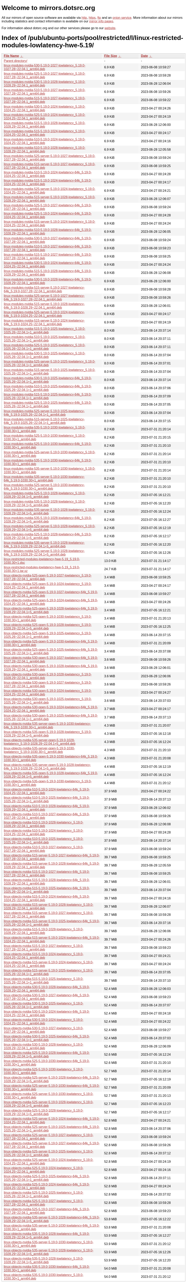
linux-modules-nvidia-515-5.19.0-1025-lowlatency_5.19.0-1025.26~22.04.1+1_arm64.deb (44, 330)
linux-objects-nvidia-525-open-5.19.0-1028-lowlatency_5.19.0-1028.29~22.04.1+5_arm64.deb (47, 626)
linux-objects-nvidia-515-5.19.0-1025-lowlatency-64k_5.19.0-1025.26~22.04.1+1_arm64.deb (47, 889)
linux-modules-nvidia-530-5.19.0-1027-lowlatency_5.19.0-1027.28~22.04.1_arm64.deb (44, 67)
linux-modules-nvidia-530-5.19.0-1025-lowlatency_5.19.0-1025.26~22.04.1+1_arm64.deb (44, 355)
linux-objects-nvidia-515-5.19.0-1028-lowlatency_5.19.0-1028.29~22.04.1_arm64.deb (43, 931)
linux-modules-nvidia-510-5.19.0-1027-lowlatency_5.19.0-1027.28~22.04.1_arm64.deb (44, 91)
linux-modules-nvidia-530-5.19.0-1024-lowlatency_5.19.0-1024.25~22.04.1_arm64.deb (44, 108)
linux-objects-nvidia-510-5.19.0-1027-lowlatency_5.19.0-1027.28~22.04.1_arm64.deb (43, 848)
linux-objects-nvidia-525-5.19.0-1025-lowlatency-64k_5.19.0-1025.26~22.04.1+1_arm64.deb (47, 1178)
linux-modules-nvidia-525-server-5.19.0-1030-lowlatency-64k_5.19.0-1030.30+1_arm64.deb (44, 486)
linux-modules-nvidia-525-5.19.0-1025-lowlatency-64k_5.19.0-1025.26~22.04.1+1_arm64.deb (47, 404)
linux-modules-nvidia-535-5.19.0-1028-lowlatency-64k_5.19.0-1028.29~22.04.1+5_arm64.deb (47, 519)
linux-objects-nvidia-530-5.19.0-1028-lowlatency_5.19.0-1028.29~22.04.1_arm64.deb (43, 1046)
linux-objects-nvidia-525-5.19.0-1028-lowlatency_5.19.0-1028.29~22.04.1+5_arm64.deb (43, 1112)
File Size (110, 56)
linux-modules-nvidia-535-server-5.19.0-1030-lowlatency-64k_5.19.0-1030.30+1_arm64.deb (44, 478)
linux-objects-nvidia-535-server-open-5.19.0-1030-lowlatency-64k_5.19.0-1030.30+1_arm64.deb (47, 725)
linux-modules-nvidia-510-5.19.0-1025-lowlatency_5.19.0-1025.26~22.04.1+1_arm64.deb (44, 338)
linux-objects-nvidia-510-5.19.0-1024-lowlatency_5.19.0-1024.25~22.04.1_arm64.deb (43, 832)
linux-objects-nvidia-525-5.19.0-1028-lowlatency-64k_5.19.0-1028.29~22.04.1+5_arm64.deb (47, 1054)
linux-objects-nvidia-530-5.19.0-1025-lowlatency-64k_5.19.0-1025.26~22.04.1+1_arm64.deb (47, 1038)
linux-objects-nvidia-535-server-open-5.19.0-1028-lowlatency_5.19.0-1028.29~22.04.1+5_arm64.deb (39, 741)
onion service (122, 17)
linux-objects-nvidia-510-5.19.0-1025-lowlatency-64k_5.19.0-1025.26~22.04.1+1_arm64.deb (47, 799)
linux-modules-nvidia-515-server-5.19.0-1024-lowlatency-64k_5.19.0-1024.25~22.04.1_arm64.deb (44, 322)
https (92, 17)
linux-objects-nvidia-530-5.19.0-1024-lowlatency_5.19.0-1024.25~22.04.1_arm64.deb (43, 1021)
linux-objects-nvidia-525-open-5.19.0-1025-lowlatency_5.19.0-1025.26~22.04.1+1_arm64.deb (47, 635)
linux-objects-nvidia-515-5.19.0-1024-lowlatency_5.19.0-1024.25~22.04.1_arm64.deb (43, 955)
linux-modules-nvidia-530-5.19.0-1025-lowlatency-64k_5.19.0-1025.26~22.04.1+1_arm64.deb (47, 379)
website (110, 28)
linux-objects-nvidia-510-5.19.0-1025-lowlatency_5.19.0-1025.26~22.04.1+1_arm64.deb (43, 840)
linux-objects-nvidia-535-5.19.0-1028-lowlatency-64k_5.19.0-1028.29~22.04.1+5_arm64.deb (47, 1235)
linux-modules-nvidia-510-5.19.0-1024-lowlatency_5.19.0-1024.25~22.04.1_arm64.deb (44, 141)
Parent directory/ (15, 61)
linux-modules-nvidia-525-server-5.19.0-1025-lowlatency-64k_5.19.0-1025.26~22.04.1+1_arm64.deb (44, 412)
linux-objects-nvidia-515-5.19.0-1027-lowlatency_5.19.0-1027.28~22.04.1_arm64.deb (43, 947)
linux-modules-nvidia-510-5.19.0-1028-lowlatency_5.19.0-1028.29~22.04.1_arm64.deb (44, 149)
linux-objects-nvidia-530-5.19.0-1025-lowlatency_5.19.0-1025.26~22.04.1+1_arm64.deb (43, 1005)
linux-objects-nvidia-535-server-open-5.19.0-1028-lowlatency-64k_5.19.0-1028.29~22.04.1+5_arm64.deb (47, 766)
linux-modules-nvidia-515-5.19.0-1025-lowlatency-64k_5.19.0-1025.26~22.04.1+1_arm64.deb (47, 396)
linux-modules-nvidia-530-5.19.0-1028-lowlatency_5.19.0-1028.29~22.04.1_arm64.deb (44, 83)
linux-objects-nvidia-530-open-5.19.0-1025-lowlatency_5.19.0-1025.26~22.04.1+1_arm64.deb (47, 700)
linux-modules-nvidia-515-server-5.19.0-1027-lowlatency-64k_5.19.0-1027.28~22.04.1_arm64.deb (44, 289)
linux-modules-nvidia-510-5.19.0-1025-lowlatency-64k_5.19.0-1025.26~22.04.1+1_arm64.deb (47, 388)
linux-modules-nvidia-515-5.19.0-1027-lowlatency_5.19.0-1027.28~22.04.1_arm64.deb (44, 99)
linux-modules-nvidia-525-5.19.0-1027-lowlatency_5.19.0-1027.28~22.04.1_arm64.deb (44, 75)
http (84, 17)
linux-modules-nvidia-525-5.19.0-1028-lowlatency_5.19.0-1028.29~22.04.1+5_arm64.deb (44, 494)
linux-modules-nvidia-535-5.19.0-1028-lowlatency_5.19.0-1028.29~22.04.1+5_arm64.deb (44, 503)
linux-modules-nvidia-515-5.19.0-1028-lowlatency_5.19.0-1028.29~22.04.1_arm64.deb (44, 124)
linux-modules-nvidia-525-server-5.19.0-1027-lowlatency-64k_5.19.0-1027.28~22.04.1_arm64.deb (44, 297)
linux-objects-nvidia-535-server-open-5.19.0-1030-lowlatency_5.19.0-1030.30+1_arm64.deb (39, 750)
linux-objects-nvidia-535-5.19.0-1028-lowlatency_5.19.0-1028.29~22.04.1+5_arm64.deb (43, 1260)
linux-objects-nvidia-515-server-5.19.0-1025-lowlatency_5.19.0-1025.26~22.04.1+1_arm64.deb (48, 972)
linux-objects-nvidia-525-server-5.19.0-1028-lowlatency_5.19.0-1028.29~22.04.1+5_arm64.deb (48, 1103)
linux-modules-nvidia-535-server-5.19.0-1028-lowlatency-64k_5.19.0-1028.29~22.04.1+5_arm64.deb (44, 544)
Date (144, 56)
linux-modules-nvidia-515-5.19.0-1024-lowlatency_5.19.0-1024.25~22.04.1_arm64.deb (44, 132)
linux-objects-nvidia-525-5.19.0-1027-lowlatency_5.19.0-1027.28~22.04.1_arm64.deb (43, 1202)
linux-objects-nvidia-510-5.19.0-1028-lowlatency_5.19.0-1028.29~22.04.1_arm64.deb (43, 824)
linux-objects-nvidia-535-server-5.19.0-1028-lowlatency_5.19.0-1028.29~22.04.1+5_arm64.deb (48, 1252)
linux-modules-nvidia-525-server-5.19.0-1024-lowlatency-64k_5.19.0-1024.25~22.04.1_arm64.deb (44, 313)
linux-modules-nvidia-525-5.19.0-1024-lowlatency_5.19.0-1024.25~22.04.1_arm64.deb (44, 116)
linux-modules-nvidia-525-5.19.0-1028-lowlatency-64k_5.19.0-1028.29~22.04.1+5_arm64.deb (47, 536)
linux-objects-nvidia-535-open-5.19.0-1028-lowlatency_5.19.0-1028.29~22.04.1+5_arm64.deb (47, 733)
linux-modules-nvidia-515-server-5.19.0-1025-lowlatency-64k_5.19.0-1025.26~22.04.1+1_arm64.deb (44, 421)
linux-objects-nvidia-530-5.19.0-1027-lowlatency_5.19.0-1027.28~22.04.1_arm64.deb (43, 1029)
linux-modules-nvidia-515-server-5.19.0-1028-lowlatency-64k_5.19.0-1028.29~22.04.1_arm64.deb (44, 305)
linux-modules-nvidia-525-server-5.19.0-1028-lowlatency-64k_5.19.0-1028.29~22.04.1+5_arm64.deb (44, 552)
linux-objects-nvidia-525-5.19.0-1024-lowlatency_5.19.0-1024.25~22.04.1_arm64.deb (43, 1169)
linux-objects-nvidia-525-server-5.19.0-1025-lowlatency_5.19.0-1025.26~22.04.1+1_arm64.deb (48, 1153)
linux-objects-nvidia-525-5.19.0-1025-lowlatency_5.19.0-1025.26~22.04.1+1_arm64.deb (43, 1194)
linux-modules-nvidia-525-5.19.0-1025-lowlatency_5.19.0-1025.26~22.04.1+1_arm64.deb (44, 346)
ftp (99, 17)
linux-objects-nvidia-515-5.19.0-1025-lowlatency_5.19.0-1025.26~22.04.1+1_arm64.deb (43, 980)
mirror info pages (101, 21)
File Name (11, 56)
